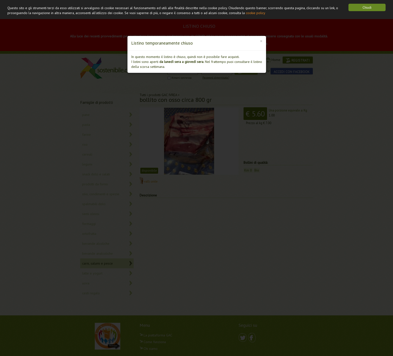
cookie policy (255, 13)
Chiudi (367, 7)
